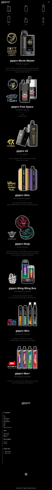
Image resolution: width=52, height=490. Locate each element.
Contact (5, 443)
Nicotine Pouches (7, 427)
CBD (4, 430)
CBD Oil (5, 436)
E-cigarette (6, 412)
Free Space (6, 419)
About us (5, 442)
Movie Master (6, 418)
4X (4, 415)
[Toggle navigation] (49, 2)
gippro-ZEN (6, 435)
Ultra (4, 416)
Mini (4, 424)
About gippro (7, 439)
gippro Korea (8, 453)
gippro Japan (8, 451)
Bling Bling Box (6, 421)
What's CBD (6, 433)
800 (4, 426)
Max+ (4, 422)
